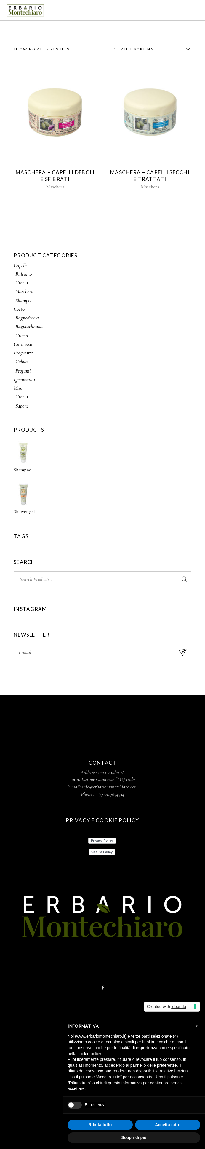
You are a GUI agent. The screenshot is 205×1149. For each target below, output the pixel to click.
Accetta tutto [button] (167, 1124)
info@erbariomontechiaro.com (110, 786)
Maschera (55, 187)
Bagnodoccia (27, 317)
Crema (21, 282)
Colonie (22, 361)
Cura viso (23, 344)
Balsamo (23, 274)
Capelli (20, 265)
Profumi (23, 370)
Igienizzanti (24, 379)
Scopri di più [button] (134, 1137)
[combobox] (149, 49)
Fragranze (23, 352)
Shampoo (23, 300)
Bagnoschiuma (29, 326)
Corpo (19, 309)
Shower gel (24, 511)
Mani (18, 388)
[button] (197, 1026)
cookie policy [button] (89, 1053)
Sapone (21, 405)
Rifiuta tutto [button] (100, 1124)
